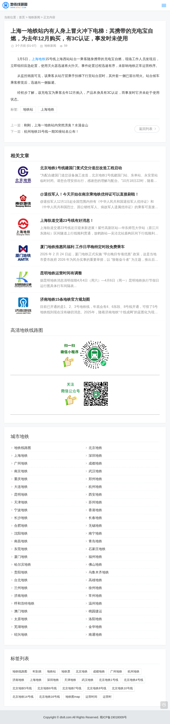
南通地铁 (95, 634)
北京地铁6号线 (47, 688)
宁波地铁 (21, 510)
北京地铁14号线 (23, 696)
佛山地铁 (95, 564)
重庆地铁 (21, 479)
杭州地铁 (95, 486)
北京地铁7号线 (72, 688)
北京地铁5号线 (22, 688)
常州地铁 (95, 595)
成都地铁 (95, 463)
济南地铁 (21, 595)
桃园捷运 (95, 611)
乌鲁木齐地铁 (99, 572)
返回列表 (145, 129)
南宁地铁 (95, 533)
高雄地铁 (95, 580)
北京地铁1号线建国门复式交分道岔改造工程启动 (81, 168)
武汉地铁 (95, 471)
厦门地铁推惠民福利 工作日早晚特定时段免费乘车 (82, 247)
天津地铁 (21, 502)
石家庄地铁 (97, 549)
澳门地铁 (21, 611)
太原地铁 (21, 619)
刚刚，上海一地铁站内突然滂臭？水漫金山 (56, 125)
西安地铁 (95, 494)
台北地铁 (21, 580)
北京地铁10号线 (122, 688)
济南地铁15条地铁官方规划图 (65, 299)
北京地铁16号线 (49, 696)
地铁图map (72, 696)
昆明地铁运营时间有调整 (61, 273)
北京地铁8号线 (96, 688)
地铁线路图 (22, 448)
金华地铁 (95, 627)
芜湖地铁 (21, 627)
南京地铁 (21, 471)
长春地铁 (95, 518)
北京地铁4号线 (133, 680)
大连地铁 (21, 486)
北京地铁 (95, 448)
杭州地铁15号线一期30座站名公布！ (51, 131)
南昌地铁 (21, 541)
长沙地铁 (21, 518)
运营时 (107, 696)
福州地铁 (95, 557)
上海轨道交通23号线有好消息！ (67, 220)
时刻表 (37, 671)
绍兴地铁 (21, 634)
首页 (22, 17)
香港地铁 (95, 510)
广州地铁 (21, 463)
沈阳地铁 (21, 533)
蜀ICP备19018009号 (113, 717)
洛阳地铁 (95, 619)
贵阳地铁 (21, 572)
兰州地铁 (21, 588)
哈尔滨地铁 (22, 564)
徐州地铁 (95, 588)
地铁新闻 (34, 17)
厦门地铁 (21, 557)
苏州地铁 (95, 502)
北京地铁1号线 (108, 680)
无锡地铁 (95, 525)
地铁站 (28, 109)
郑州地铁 (95, 479)
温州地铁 (95, 603)
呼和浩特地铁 (24, 603)
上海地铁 (38, 59)
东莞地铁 (21, 549)
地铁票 (65, 671)
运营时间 (91, 696)
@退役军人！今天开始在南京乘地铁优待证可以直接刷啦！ (89, 194)
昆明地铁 (21, 494)
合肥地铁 (21, 525)
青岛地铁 (95, 541)
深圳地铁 (95, 455)
